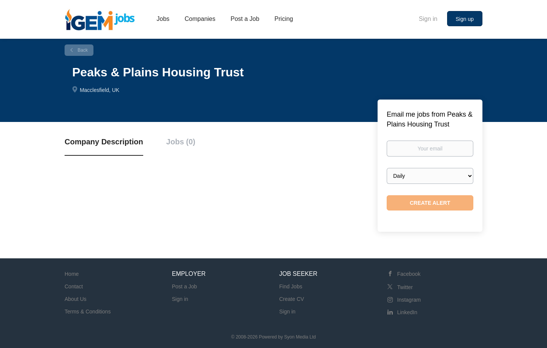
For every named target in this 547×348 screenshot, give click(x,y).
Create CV (291, 299)
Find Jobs (290, 286)
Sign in (428, 19)
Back (82, 50)
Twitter (405, 287)
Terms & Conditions (88, 311)
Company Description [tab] (104, 142)
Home (72, 274)
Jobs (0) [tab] (181, 142)
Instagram (409, 300)
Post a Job (184, 286)
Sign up (465, 19)
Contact (74, 286)
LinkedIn (407, 312)
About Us (76, 299)
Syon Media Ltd (300, 337)
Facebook (409, 274)
